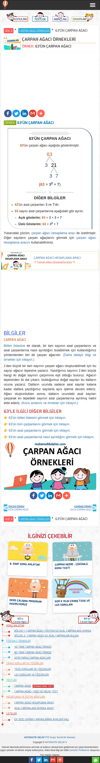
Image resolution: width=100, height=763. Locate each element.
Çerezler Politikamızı (80, 750)
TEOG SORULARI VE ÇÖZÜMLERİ (32, 669)
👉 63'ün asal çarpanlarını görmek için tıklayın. (37, 430)
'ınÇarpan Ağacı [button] (20, 620)
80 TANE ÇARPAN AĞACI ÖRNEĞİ (32, 652)
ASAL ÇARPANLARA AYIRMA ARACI (34, 708)
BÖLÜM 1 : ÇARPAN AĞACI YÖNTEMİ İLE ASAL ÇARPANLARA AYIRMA (52, 631)
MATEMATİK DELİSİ (55, 742)
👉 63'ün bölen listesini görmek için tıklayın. (35, 418)
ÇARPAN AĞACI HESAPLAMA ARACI (34, 703)
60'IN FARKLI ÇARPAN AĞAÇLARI (32, 658)
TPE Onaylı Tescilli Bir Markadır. (50, 737)
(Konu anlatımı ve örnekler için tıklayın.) (49, 403)
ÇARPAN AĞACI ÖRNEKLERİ (34, 30)
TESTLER (11, 680)
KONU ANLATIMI (15, 625)
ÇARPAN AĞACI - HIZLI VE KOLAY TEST (36, 691)
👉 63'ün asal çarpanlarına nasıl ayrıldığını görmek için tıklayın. (49, 437)
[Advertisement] (50, 82)
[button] (8, 113)
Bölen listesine (14, 346)
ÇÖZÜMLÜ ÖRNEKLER (18, 641)
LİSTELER (11, 713)
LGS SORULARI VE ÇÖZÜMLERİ (31, 675)
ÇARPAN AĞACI (22, 686)
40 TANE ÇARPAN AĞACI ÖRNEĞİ (32, 647)
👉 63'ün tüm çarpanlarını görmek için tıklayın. (37, 424)
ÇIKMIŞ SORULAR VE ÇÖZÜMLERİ (24, 663)
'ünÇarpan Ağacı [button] (87, 620)
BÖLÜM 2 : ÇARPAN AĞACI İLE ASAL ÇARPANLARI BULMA (46, 636)
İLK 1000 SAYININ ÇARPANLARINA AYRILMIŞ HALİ (41, 719)
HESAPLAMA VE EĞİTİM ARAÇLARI (25, 697)
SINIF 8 (9, 30)
